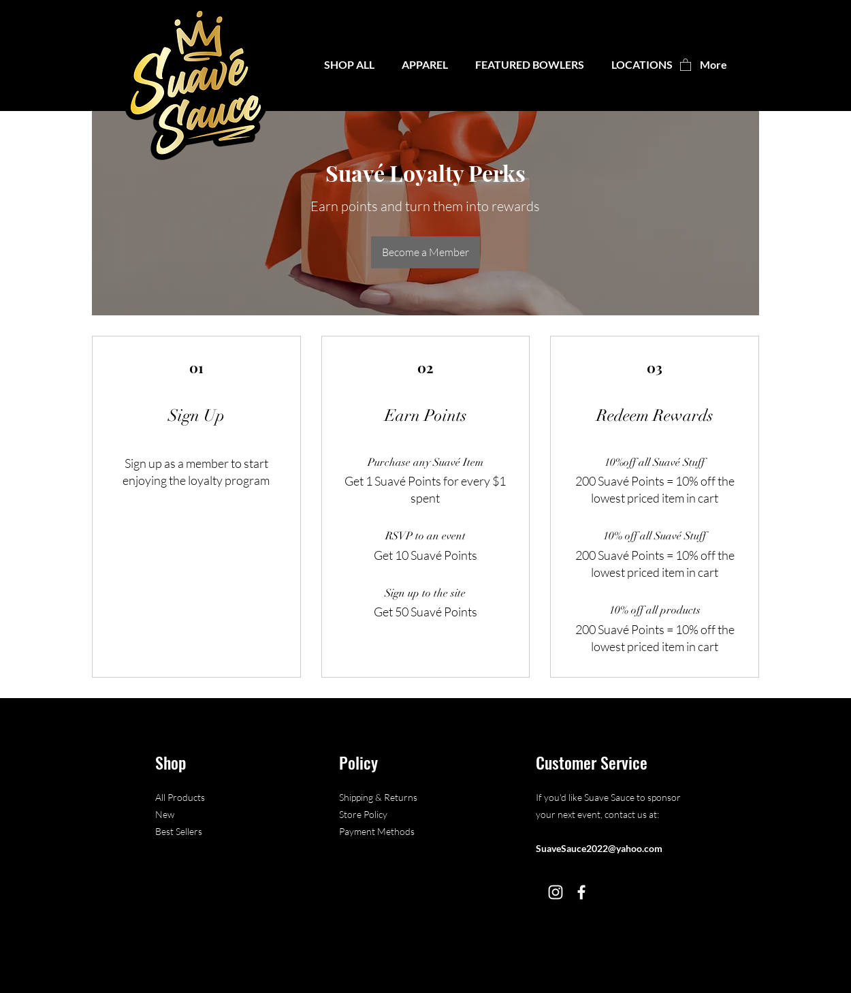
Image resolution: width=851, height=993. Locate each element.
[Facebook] (581, 892)
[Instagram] (555, 892)
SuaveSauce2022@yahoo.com (599, 848)
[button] (530, 65)
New (164, 814)
